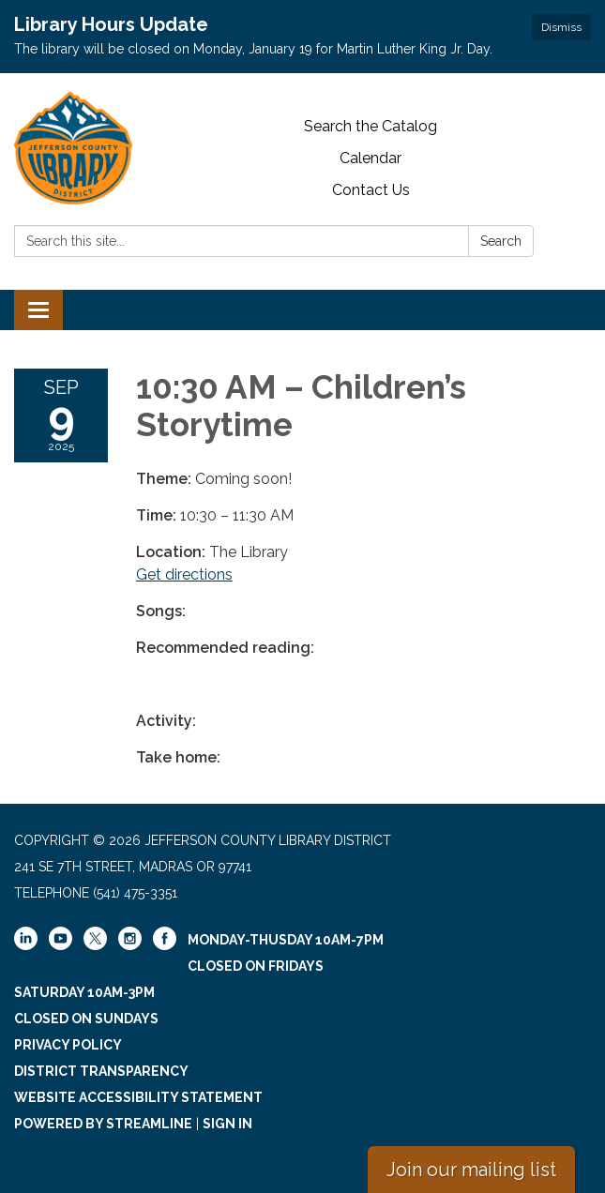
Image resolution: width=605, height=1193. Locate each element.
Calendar (370, 158)
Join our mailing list (471, 1169)
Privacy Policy (68, 1044)
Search (501, 241)
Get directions (184, 574)
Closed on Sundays (86, 1018)
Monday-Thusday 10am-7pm (286, 939)
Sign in (227, 1123)
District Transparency (101, 1071)
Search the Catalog (370, 126)
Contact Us (371, 190)
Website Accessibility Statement (138, 1097)
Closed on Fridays (256, 966)
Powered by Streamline (103, 1123)
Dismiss (561, 27)
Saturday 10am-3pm (84, 992)
